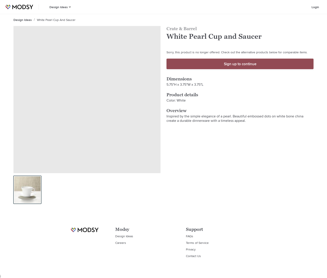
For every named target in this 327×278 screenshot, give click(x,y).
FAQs (189, 236)
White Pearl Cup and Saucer (56, 20)
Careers (120, 243)
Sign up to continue (240, 64)
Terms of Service (197, 243)
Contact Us (193, 256)
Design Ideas (58, 7)
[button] (70, 7)
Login (315, 7)
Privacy (191, 249)
